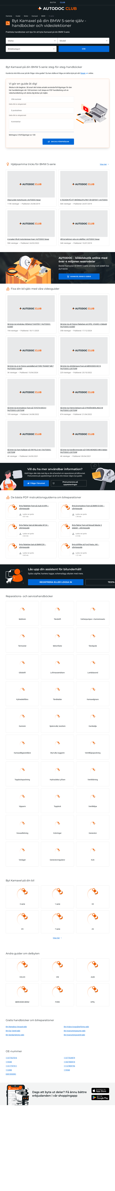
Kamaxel (35, 16)
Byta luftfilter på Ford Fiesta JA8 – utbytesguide (85, 545)
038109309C (11, 1074)
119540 (67, 1070)
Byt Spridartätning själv (15, 1035)
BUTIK (53, 2)
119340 (9, 1062)
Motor (26, 16)
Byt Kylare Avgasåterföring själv (76, 1026)
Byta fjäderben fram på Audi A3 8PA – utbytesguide (34, 507)
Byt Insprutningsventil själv (74, 1035)
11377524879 (69, 1058)
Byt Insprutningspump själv (74, 1030)
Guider (18, 16)
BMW (43, 16)
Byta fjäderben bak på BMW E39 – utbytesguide (32, 545)
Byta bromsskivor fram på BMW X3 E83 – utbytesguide (88, 507)
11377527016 (11, 1058)
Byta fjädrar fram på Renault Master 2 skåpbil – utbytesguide (87, 526)
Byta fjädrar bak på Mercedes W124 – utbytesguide (34, 526)
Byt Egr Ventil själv (13, 1030)
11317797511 (11, 1066)
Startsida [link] (9, 16)
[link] (84, 73)
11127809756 (69, 1066)
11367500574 (69, 1062)
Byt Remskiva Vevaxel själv (16, 1026)
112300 (9, 1070)
